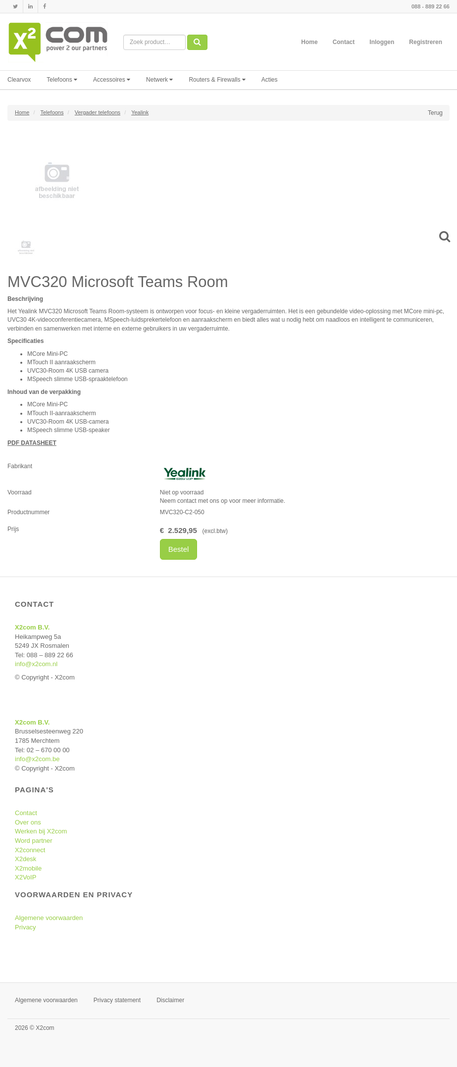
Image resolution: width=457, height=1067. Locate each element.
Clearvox (19, 79)
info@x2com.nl (36, 664)
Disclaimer (170, 1000)
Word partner (33, 840)
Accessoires (111, 79)
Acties (269, 79)
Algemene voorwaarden (49, 918)
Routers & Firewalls (217, 79)
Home (309, 42)
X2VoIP (25, 877)
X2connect (30, 850)
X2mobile (28, 868)
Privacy (25, 927)
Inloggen (381, 42)
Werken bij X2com (41, 831)
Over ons (28, 822)
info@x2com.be (37, 759)
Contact (344, 42)
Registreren (425, 42)
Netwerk (159, 79)
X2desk (25, 859)
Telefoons (62, 79)
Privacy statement (117, 1000)
